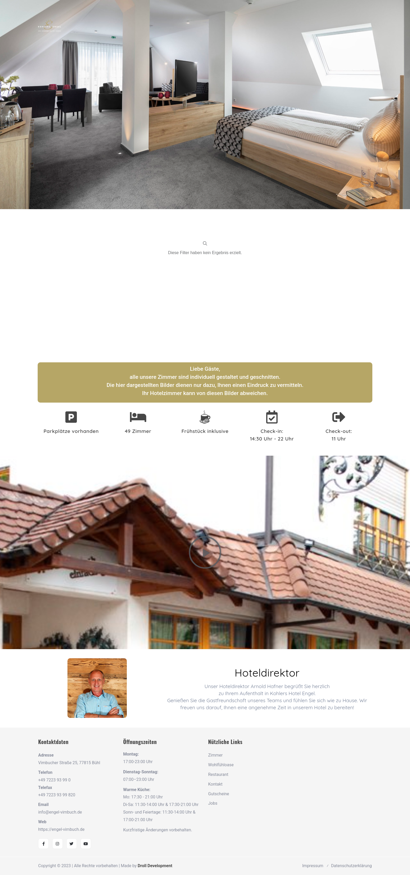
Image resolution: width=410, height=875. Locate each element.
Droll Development (155, 865)
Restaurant (218, 774)
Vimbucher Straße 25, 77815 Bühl (69, 762)
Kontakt (215, 784)
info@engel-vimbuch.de (60, 812)
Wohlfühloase (221, 764)
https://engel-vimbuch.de (61, 829)
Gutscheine (218, 793)
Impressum (312, 865)
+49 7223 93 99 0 (54, 779)
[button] (205, 552)
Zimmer (215, 755)
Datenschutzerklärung (351, 865)
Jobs (212, 803)
